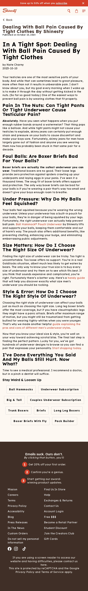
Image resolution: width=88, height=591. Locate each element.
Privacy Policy (25, 572)
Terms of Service (52, 572)
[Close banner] (83, 3)
